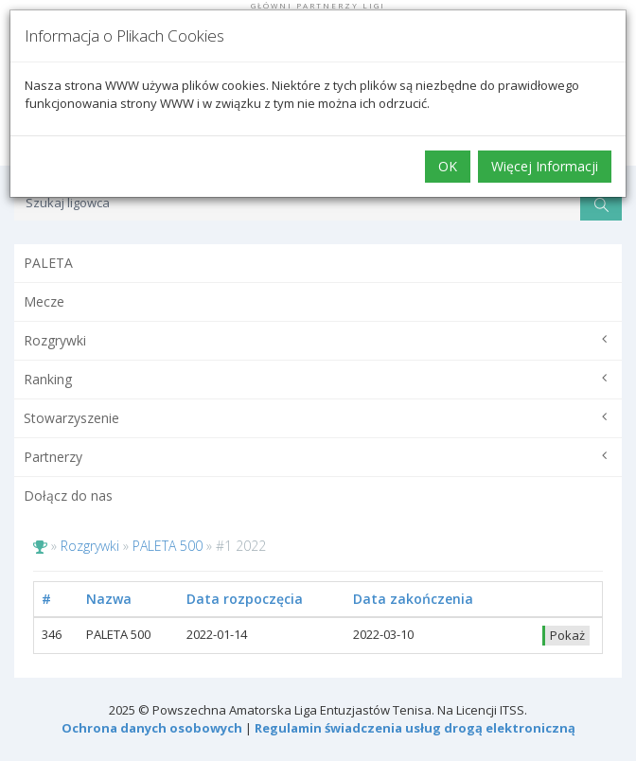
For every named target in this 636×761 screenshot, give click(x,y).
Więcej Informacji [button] (544, 166)
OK (447, 166)
